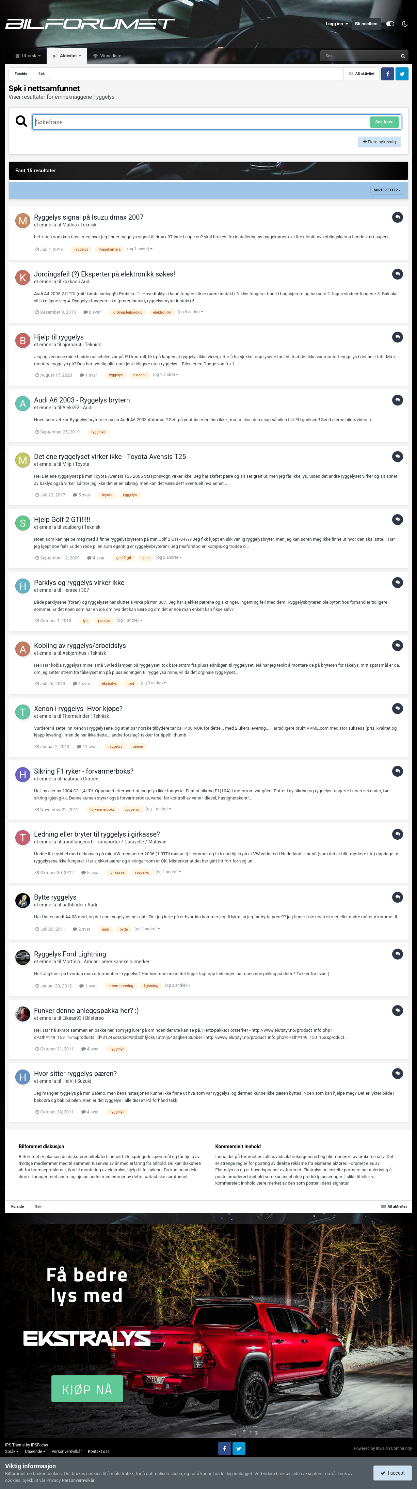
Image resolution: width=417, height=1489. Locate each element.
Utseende (35, 1451)
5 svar (81, 494)
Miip (66, 464)
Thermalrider (76, 716)
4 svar (96, 557)
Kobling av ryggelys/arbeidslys (80, 645)
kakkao (70, 281)
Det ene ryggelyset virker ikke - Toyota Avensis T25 (110, 457)
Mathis (69, 224)
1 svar (88, 375)
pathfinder (73, 904)
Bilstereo (94, 1018)
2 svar (81, 929)
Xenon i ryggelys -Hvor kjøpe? (78, 708)
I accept (392, 1473)
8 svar (92, 312)
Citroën (90, 778)
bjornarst (71, 344)
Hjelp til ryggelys (59, 337)
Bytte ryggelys (55, 897)
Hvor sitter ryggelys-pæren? (75, 1074)
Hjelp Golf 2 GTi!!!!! (62, 520)
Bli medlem (366, 23)
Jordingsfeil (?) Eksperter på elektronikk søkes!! (105, 274)
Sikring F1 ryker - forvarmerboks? (83, 771)
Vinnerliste (110, 55)
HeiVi (68, 1081)
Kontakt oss (99, 1451)
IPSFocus (39, 1445)
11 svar (87, 746)
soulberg (71, 527)
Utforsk (29, 55)
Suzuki (84, 1081)
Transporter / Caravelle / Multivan (131, 841)
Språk (12, 1451)
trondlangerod (77, 841)
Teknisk (88, 224)
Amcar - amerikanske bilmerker (116, 961)
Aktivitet (68, 55)
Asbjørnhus (74, 653)
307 (85, 590)
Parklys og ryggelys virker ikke (79, 583)
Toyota (82, 464)
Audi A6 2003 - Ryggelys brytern (82, 400)
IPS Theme (15, 1445)
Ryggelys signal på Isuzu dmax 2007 (89, 217)
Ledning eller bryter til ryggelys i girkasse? (97, 834)
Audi (86, 281)
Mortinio (71, 961)
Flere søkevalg (379, 141)
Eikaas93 (72, 1018)
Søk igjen (384, 121)
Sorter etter (387, 190)
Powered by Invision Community (383, 1448)
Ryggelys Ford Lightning (70, 954)
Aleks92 (70, 407)
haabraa (71, 778)
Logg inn (337, 24)
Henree (70, 590)
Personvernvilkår (67, 1451)
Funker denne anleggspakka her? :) (86, 1011)
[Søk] (342, 55)
